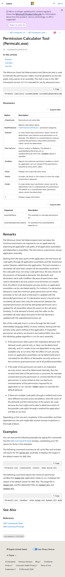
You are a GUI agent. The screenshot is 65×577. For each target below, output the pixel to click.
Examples (8, 63)
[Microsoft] (32, 3)
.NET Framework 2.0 (17, 32)
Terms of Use (46, 565)
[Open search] (54, 3)
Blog (37, 561)
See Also (8, 66)
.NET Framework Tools (36, 32)
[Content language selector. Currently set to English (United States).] (17, 549)
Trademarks (9, 569)
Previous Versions (25, 561)
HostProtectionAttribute (28, 127)
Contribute (48, 561)
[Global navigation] (2, 3)
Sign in (60, 3)
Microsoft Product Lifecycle (29, 14)
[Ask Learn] (54, 33)
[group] (32, 94)
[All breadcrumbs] (5, 33)
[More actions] (59, 33)
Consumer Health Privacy (26, 565)
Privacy (8, 565)
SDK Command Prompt (20, 440)
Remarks (8, 59)
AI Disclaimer (10, 561)
